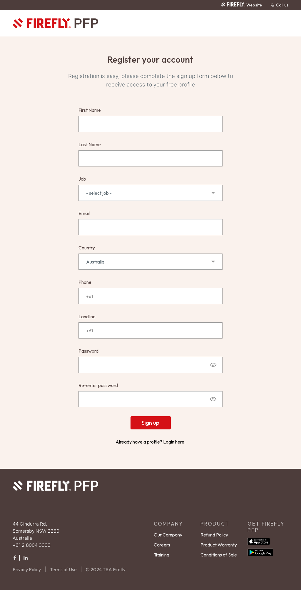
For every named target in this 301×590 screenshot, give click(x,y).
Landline (87, 316)
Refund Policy (214, 535)
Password (88, 351)
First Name (89, 110)
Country (86, 248)
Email (84, 213)
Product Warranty (218, 545)
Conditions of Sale (218, 555)
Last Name (89, 144)
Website (241, 5)
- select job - (150, 192)
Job (82, 179)
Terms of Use (63, 569)
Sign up (150, 422)
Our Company (168, 535)
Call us (280, 5)
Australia (150, 261)
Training (161, 555)
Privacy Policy (27, 569)
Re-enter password (98, 385)
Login (168, 442)
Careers (162, 545)
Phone (84, 282)
